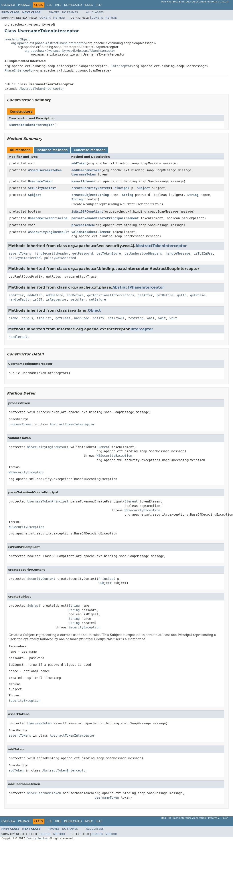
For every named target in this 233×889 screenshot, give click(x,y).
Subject (143, 188)
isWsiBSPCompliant (87, 211)
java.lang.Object (17, 39)
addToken (78, 163)
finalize (44, 318)
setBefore (97, 299)
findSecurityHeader (52, 253)
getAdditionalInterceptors (110, 295)
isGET (37, 299)
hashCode (81, 318)
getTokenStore (109, 253)
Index (89, 4)
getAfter (145, 295)
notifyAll (116, 318)
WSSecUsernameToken (45, 170)
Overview (8, 4)
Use (49, 4)
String (103, 195)
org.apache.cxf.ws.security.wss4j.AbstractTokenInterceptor (69, 50)
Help (98, 4)
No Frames (70, 12)
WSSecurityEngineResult (48, 232)
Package (24, 4)
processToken (82, 225)
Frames (54, 12)
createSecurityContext (91, 188)
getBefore (164, 295)
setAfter (77, 299)
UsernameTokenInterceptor (31, 125)
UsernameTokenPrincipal (48, 218)
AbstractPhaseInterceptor (138, 287)
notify (98, 318)
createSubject (83, 195)
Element (132, 218)
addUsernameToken (86, 170)
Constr (45, 17)
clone (13, 318)
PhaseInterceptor (19, 70)
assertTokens (82, 181)
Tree (58, 4)
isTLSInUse (203, 253)
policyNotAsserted (24, 258)
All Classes (95, 12)
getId (181, 295)
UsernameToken (83, 174)
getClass (62, 318)
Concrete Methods (90, 150)
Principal (121, 188)
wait (151, 318)
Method (59, 17)
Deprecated (73, 4)
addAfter (16, 295)
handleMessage (178, 253)
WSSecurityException (114, 455)
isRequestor (56, 299)
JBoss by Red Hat (37, 838)
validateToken (83, 232)
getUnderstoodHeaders (143, 253)
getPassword (82, 253)
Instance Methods (51, 150)
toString (135, 318)
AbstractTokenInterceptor (41, 88)
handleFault (19, 299)
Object (94, 310)
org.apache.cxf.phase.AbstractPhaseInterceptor (48, 43)
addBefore (54, 295)
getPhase (197, 295)
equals (27, 318)
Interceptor (121, 66)
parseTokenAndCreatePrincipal (97, 218)
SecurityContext (42, 188)
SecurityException (84, 627)
